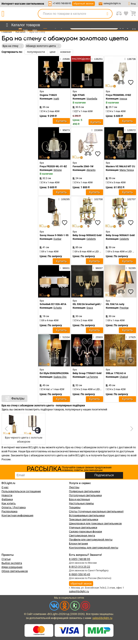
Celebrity (91, 238)
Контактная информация (17, 515)
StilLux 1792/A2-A (116, 373)
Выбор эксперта (12, 563)
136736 (130, 58)
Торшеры (74, 507)
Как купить (9, 503)
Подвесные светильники (84, 491)
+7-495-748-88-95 (62, 3)
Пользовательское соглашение (21, 491)
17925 (131, 337)
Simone (57, 170)
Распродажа (9, 511)
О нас (5, 487)
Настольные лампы (81, 503)
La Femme (92, 376)
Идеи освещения (12, 567)
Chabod (124, 376)
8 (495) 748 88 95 (79, 559)
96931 (65, 268)
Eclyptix (57, 307)
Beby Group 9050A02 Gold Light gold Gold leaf (98, 235)
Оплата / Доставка (14, 507)
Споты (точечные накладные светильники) (96, 511)
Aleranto (90, 170)
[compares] (55, 82)
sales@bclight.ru (112, 3)
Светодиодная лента (82, 535)
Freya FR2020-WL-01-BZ (53, 166)
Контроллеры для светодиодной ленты (93, 547)
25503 (98, 337)
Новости (7, 495)
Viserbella (91, 98)
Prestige (124, 307)
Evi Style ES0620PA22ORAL (55, 373)
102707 (130, 199)
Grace (89, 307)
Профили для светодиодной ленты (91, 539)
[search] (107, 13)
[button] (131, 429)
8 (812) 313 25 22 (79, 566)
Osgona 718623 (48, 95)
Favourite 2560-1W (83, 166)
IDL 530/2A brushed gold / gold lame (92, 304)
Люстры (74, 487)
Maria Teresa (127, 170)
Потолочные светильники (85, 495)
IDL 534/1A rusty (115, 304)
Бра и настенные (79, 499)
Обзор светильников (15, 571)
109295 (64, 199)
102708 (97, 199)
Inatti (56, 98)
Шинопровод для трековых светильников (95, 523)
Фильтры (14, 398)
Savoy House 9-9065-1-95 (54, 235)
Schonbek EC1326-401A (53, 304)
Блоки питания (78, 543)
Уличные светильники (83, 527)
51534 (65, 337)
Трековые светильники (83, 519)
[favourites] (64, 82)
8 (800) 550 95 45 (79, 574)
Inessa (123, 98)
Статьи (6, 559)
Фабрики (7, 499)
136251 (97, 58)
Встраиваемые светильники (87, 515)
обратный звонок (83, 3)
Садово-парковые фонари (85, 531)
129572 (130, 130)
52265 (131, 268)
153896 (97, 130)
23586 (65, 58)
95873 (65, 130)
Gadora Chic (60, 376)
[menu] (22, 25)
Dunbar (57, 238)
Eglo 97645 (79, 95)
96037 (98, 268)
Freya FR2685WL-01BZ (118, 95)
